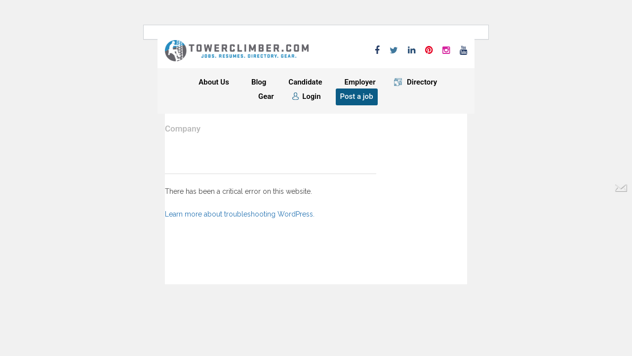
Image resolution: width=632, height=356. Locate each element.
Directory (422, 82)
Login (311, 96)
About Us (213, 82)
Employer (360, 82)
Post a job (356, 96)
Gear (266, 96)
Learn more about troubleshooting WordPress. (240, 214)
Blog (258, 82)
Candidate (305, 82)
